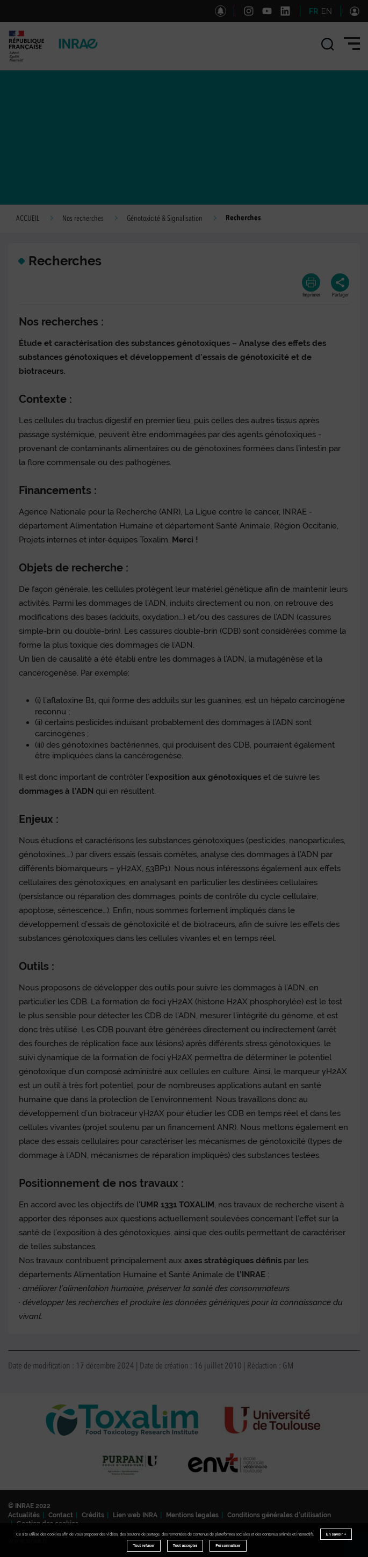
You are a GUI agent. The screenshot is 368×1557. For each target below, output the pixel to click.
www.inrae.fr (27, 1541)
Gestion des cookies (47, 1523)
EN (326, 11)
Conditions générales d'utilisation (279, 1515)
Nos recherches (83, 218)
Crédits (93, 1515)
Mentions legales (192, 1515)
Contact (60, 1515)
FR (313, 11)
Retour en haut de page (360, 1549)
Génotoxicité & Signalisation (165, 218)
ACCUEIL (27, 218)
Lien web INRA (135, 1515)
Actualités (24, 1515)
